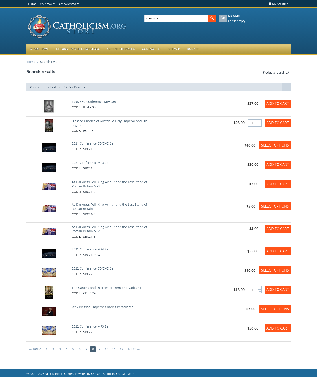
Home (32, 4)
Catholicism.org (69, 4)
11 (114, 349)
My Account (47, 4)
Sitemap (173, 49)
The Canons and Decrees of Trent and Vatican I (106, 288)
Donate (193, 49)
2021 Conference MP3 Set (90, 163)
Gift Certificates (121, 49)
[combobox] (176, 18)
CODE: (76, 107)
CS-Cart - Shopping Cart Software (112, 374)
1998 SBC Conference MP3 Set (94, 102)
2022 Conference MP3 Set (90, 326)
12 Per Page (74, 87)
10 (106, 349)
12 (121, 349)
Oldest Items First (45, 87)
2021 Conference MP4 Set (90, 249)
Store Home (39, 49)
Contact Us (151, 49)
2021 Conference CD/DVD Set (93, 143)
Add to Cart (277, 103)
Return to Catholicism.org (78, 49)
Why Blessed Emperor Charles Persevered (103, 307)
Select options (275, 145)
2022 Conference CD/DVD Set (93, 268)
